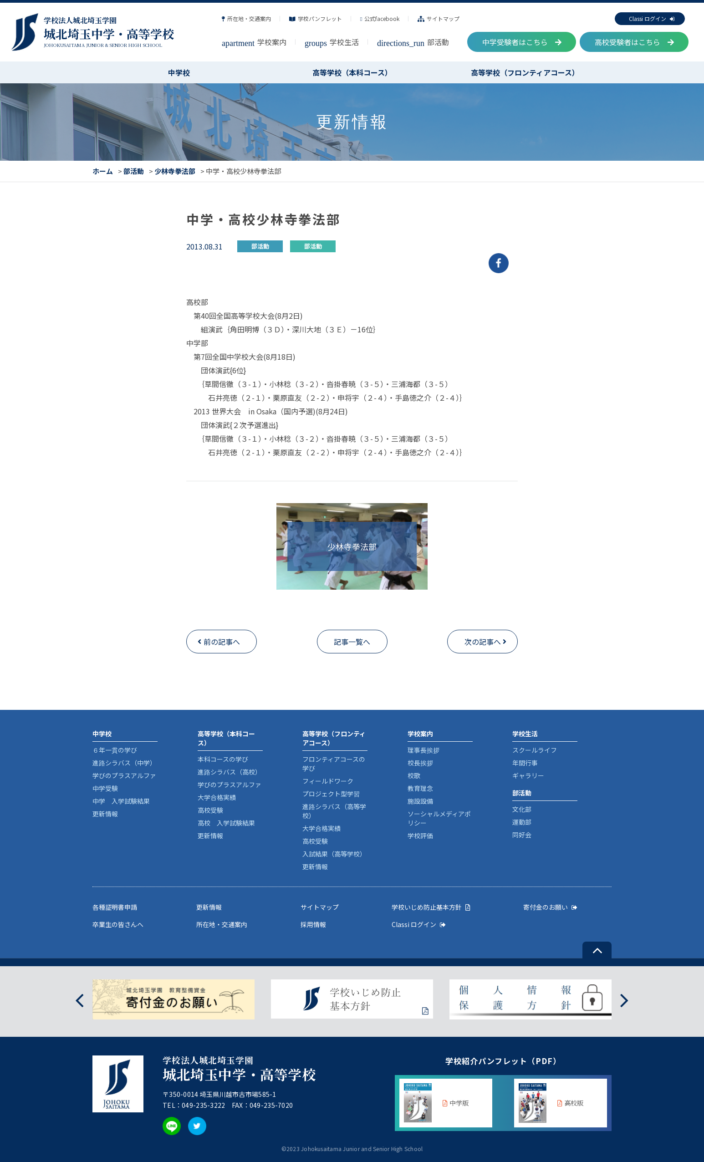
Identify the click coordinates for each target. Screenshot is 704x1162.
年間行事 (525, 762)
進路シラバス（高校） (229, 771)
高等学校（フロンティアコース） (525, 72)
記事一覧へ (352, 641)
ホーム (102, 171)
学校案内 (254, 41)
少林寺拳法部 (174, 171)
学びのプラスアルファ (124, 775)
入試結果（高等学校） (334, 853)
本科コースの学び (223, 759)
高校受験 (210, 810)
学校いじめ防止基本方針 (431, 907)
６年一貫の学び (114, 749)
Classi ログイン (651, 18)
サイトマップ (438, 18)
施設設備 (420, 800)
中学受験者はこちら (521, 41)
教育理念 (420, 788)
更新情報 (105, 813)
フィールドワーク (327, 780)
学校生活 (332, 41)
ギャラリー (528, 775)
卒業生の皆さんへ (117, 924)
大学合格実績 (217, 797)
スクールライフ (534, 749)
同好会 (521, 834)
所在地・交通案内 (246, 18)
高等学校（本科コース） (352, 72)
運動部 (521, 821)
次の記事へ (482, 641)
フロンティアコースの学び (333, 763)
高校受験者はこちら (634, 41)
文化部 (521, 809)
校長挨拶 (420, 762)
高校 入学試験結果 (226, 822)
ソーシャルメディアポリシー (439, 818)
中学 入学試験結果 (121, 800)
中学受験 (105, 788)
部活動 (413, 41)
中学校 (179, 72)
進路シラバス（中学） (124, 762)
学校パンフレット (315, 18)
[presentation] (79, 999)
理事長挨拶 (423, 749)
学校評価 (420, 835)
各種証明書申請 (114, 907)
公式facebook (379, 18)
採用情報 (313, 924)
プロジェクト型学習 (331, 793)
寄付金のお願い (550, 907)
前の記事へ (222, 641)
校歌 (414, 775)
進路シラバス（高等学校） (334, 811)
